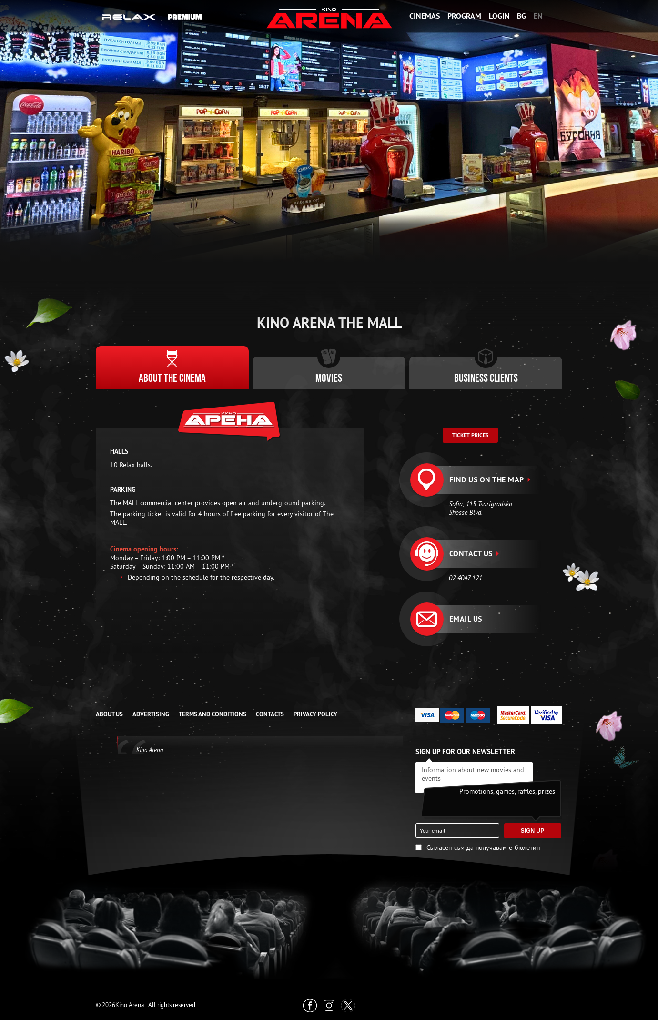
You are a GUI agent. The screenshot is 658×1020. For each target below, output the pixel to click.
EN (538, 16)
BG (521, 16)
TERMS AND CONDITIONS (212, 714)
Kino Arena (149, 750)
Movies (328, 379)
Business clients (486, 379)
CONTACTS (270, 714)
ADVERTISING (150, 714)
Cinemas (424, 16)
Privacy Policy (315, 714)
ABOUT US (109, 714)
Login (499, 16)
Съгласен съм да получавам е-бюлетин (483, 847)
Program (464, 16)
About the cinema (172, 379)
